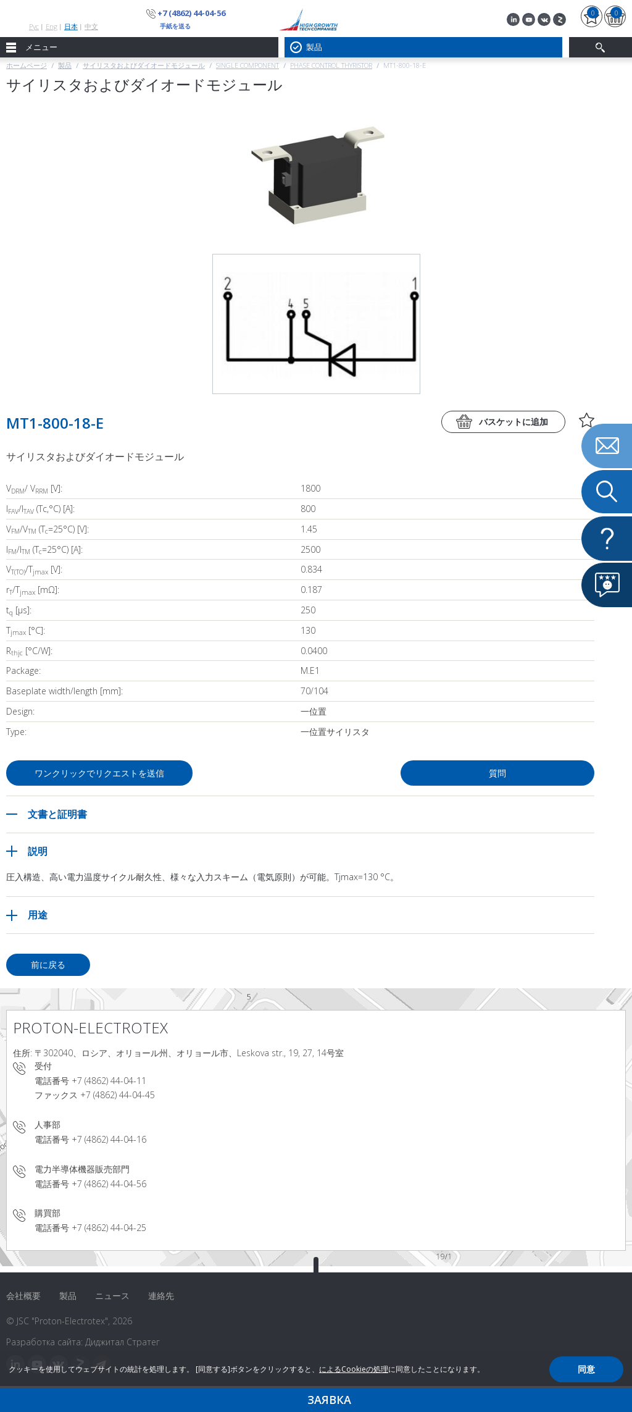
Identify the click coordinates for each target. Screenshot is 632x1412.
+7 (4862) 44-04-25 (109, 1227)
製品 (65, 65)
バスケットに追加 (513, 421)
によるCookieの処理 (353, 1369)
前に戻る (48, 964)
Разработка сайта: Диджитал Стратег (83, 1342)
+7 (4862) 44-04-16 (109, 1139)
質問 (497, 773)
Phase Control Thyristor (331, 65)
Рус (34, 26)
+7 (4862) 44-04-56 (191, 13)
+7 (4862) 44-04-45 (117, 1095)
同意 (586, 1369)
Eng (51, 26)
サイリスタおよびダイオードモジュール (144, 65)
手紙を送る (175, 26)
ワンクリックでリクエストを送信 (99, 773)
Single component (247, 65)
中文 (91, 26)
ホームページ (26, 65)
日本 (71, 26)
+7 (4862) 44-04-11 (109, 1080)
